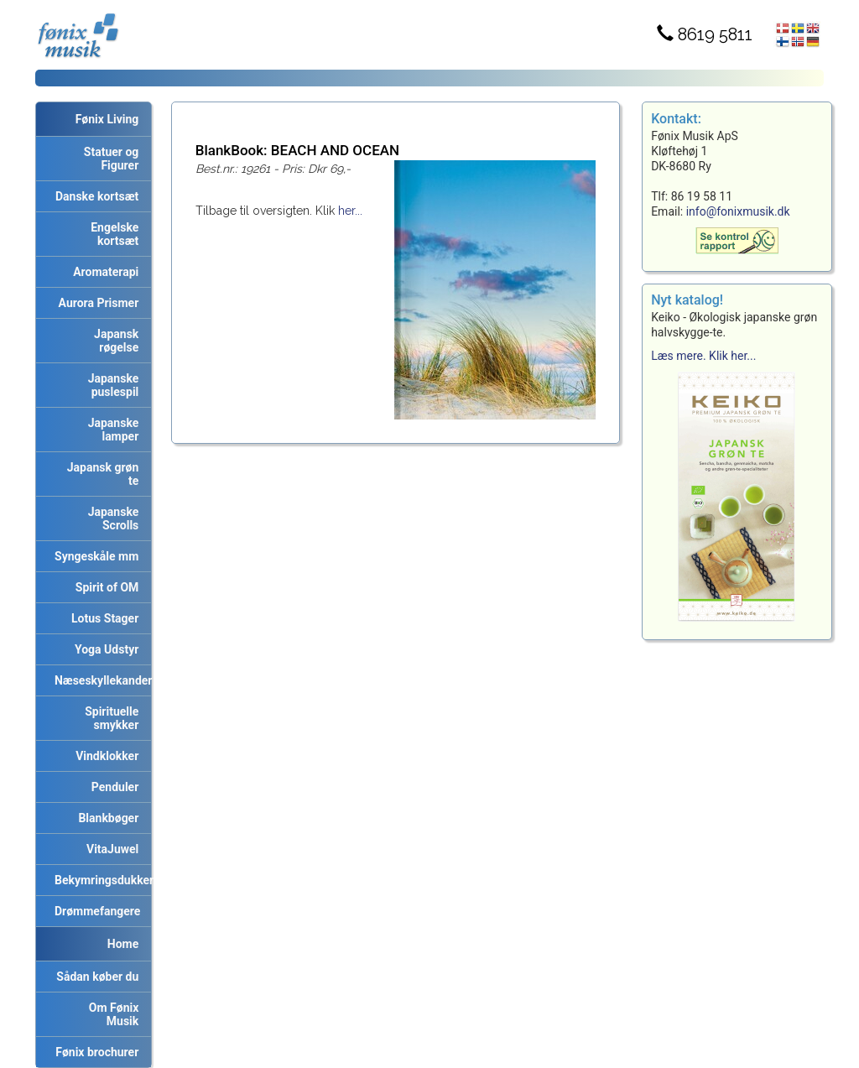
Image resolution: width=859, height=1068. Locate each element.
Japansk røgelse (113, 340)
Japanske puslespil (110, 385)
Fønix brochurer (93, 1052)
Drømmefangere (94, 911)
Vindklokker (104, 756)
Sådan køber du (94, 976)
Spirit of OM (104, 587)
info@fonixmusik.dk (738, 211)
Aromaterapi (102, 272)
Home (122, 944)
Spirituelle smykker (108, 718)
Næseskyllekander (100, 680)
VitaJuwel (109, 849)
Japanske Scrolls (110, 518)
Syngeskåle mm (93, 556)
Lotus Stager (101, 618)
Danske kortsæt (93, 196)
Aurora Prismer (96, 303)
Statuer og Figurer (108, 158)
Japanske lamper (110, 429)
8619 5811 (704, 34)
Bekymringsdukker (100, 880)
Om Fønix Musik (110, 1014)
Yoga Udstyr (103, 649)
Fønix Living (107, 119)
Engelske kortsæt (111, 234)
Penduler (112, 787)
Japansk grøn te (100, 474)
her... (350, 210)
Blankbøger (105, 818)
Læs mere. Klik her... (703, 355)
